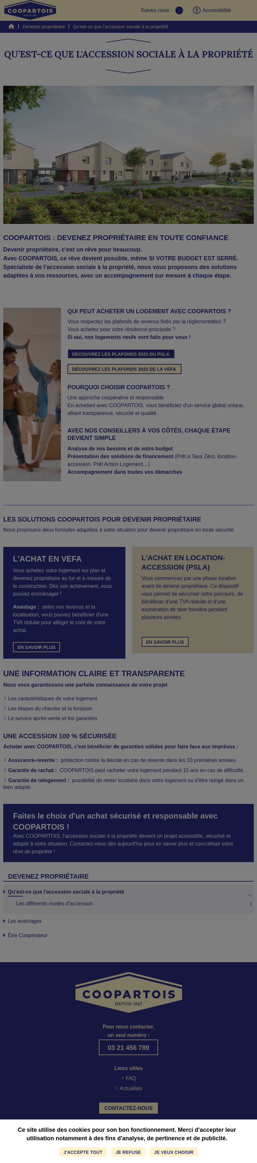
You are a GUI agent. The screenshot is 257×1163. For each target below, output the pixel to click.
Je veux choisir (173, 1152)
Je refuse (128, 1152)
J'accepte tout (83, 1152)
